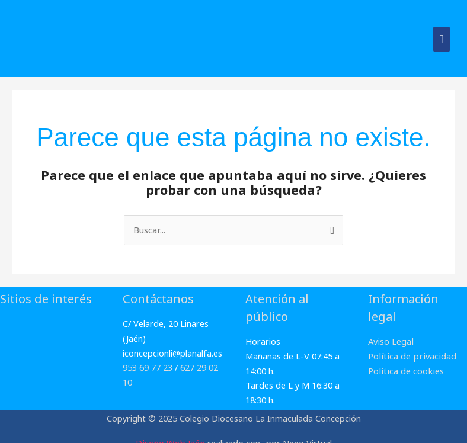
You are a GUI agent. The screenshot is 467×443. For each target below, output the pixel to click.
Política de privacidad (410, 355)
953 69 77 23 (147, 367)
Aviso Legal (390, 341)
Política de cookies (404, 370)
